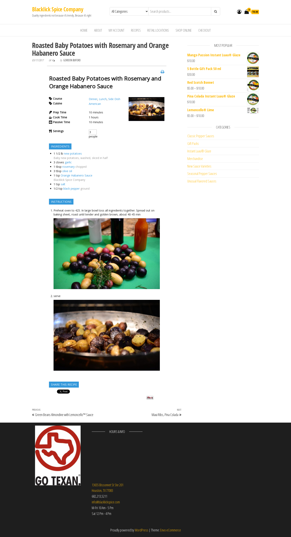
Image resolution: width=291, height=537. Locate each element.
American (95, 104)
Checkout (204, 30)
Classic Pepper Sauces (200, 136)
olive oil (67, 171)
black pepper (71, 188)
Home (84, 30)
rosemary (68, 167)
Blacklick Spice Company (57, 9)
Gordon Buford (72, 60)
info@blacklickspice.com (106, 502)
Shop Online (184, 30)
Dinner (93, 99)
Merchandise (195, 158)
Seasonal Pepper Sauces (202, 173)
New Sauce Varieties (199, 166)
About (98, 30)
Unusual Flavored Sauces (201, 181)
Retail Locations (158, 30)
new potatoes (73, 153)
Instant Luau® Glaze (199, 151)
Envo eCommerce (170, 530)
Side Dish (114, 99)
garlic (68, 162)
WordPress (141, 530)
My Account (116, 30)
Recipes (136, 30)
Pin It (150, 398)
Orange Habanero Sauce (76, 175)
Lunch (103, 99)
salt (63, 184)
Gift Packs (193, 143)
